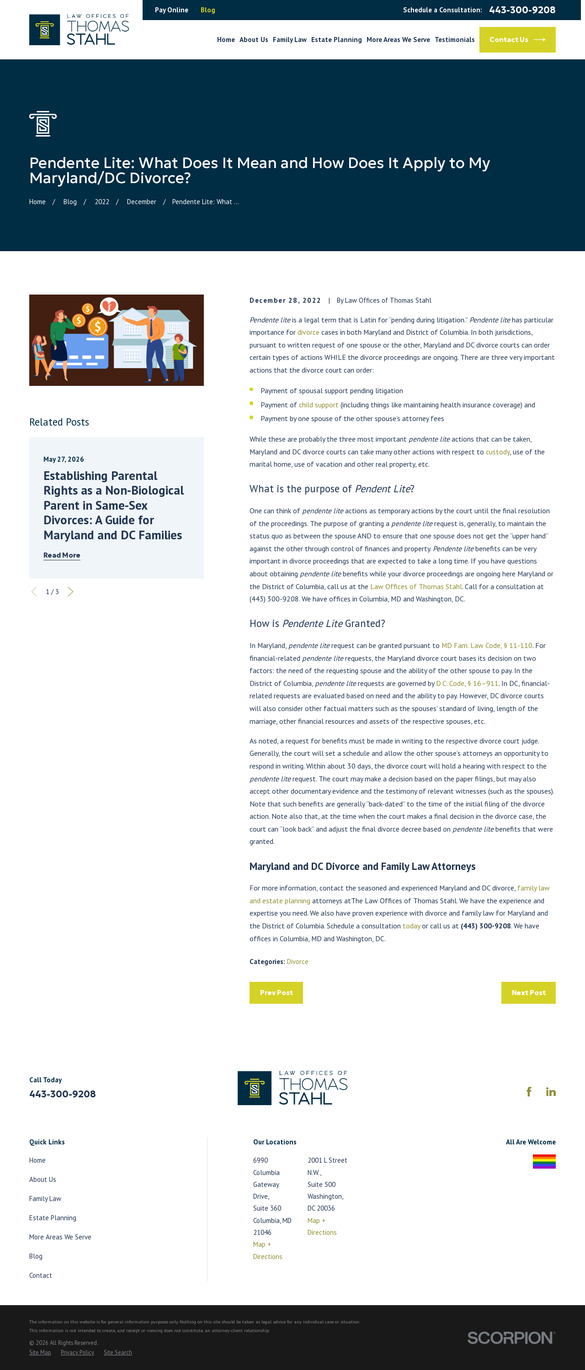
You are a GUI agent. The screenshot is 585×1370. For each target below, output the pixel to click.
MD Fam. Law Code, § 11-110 (486, 645)
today (411, 925)
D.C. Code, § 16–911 (467, 683)
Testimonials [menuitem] (455, 39)
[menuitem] (40, 1353)
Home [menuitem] (226, 39)
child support (319, 404)
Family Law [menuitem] (290, 39)
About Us (42, 1179)
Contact (40, 1275)
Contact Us (517, 40)
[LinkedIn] (551, 1091)
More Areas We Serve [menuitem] (398, 39)
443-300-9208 (522, 10)
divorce (309, 332)
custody (498, 451)
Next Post (529, 992)
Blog (208, 9)
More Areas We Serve (60, 1237)
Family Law (45, 1198)
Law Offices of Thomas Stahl (416, 586)
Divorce (297, 961)
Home (37, 1160)
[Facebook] (529, 1091)
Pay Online (171, 9)
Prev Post (276, 992)
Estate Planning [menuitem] (336, 39)
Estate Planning (52, 1217)
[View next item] (70, 591)
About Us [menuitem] (253, 39)
